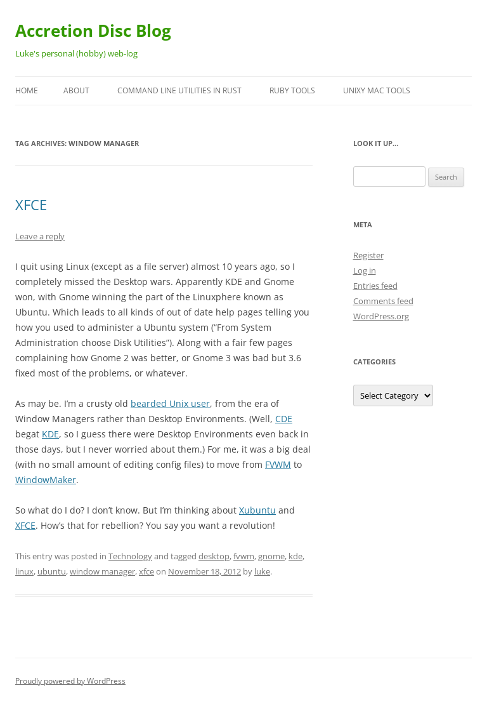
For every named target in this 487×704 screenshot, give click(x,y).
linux (24, 571)
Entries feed (375, 285)
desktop (214, 556)
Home (26, 90)
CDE (283, 419)
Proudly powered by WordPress (70, 680)
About (76, 90)
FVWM (278, 464)
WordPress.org (381, 316)
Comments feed (383, 301)
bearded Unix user (170, 403)
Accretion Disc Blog (93, 30)
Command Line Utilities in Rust (179, 90)
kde (295, 556)
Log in (364, 270)
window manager (102, 571)
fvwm (243, 556)
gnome (271, 556)
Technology (130, 556)
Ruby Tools (292, 90)
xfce (146, 571)
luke (262, 571)
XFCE (31, 204)
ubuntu (51, 571)
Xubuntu (257, 510)
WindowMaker (45, 480)
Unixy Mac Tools (376, 90)
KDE (50, 434)
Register (368, 255)
